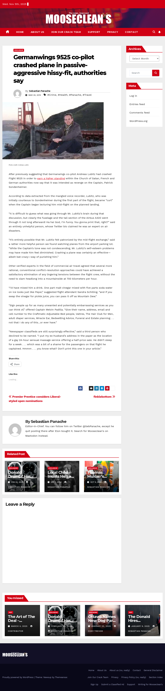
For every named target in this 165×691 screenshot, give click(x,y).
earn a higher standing (51, 178)
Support (94, 32)
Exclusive (18, 50)
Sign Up (94, 684)
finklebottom (104, 396)
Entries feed (137, 104)
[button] (154, 31)
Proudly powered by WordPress (18, 677)
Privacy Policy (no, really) (133, 677)
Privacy (112, 32)
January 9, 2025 (140, 626)
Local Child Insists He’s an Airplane (61, 476)
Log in (133, 95)
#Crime (51, 94)
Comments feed (139, 112)
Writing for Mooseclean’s (150, 684)
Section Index (156, 677)
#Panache (75, 94)
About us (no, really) (119, 670)
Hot (10, 612)
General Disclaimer (153, 670)
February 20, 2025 (61, 626)
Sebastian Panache (39, 91)
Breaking (93, 612)
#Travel (87, 94)
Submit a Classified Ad (112, 684)
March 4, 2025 (19, 626)
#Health (63, 94)
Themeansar (61, 677)
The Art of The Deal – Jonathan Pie (21, 620)
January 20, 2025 (101, 626)
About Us (37, 32)
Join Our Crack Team (66, 32)
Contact (131, 32)
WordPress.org (138, 121)
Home (20, 32)
